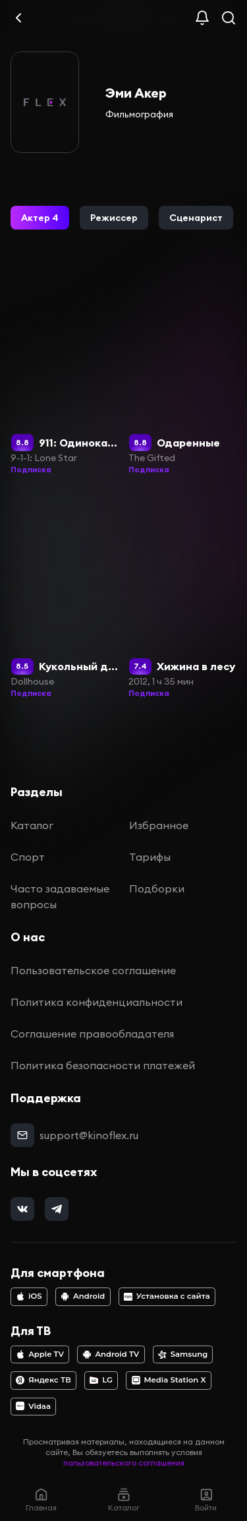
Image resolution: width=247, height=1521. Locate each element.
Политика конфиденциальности (96, 1002)
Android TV (111, 1354)
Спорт (28, 856)
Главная (41, 1499)
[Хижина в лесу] (182, 595)
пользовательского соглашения (123, 1463)
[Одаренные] (182, 370)
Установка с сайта (167, 1296)
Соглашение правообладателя (92, 1033)
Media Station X (169, 1379)
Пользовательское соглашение (93, 970)
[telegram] (57, 1209)
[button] (40, 218)
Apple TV (40, 1354)
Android (83, 1296)
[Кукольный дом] (65, 595)
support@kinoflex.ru (89, 1135)
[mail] (22, 1135)
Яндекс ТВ (43, 1379)
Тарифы (150, 856)
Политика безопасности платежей (103, 1065)
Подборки (156, 888)
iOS (28, 1296)
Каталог (32, 825)
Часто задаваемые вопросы (60, 896)
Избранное (158, 825)
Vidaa (33, 1406)
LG (101, 1379)
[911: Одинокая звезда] (65, 370)
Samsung (182, 1354)
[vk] (22, 1209)
